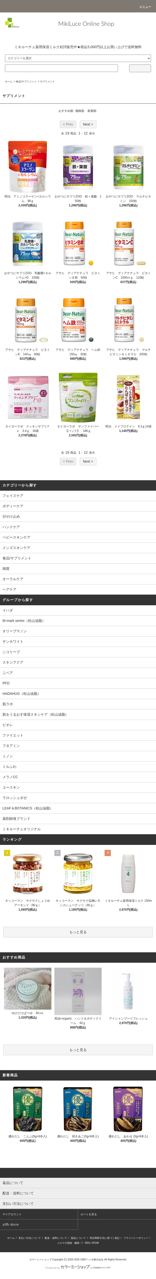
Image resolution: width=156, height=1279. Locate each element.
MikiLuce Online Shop (86, 23)
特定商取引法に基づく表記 (104, 1238)
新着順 (91, 111)
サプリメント (47, 81)
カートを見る (88, 1214)
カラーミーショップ (40, 1259)
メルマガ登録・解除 (68, 1243)
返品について (78, 1238)
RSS (87, 1243)
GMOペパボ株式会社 (92, 1259)
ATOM (95, 1243)
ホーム (8, 81)
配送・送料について (56, 1238)
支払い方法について (29, 1238)
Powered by (78, 1267)
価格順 (79, 111)
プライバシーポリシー (135, 1238)
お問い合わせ (10, 1224)
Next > (88, 124)
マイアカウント (12, 1214)
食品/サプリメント (26, 81)
